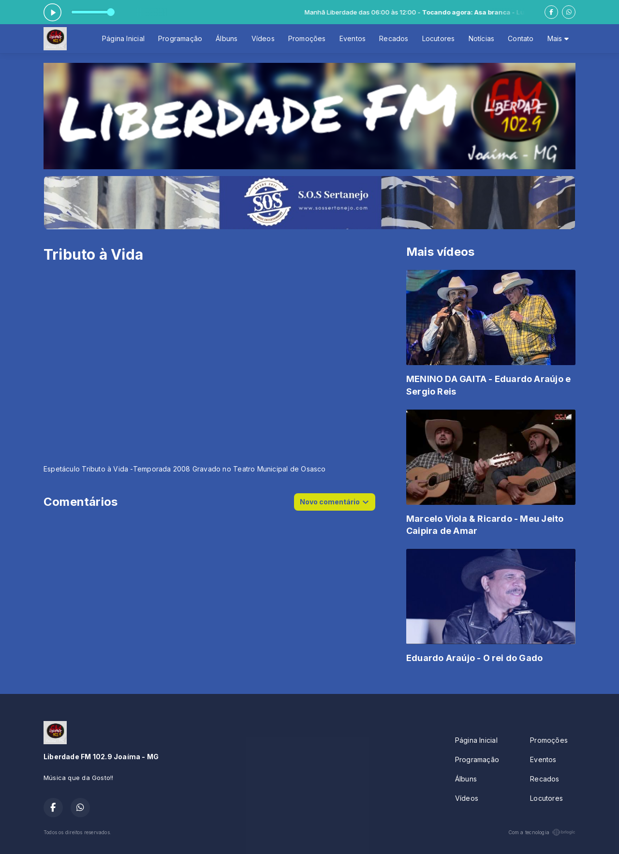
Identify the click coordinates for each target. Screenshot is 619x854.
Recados (393, 38)
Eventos (352, 38)
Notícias (482, 38)
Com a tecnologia (541, 832)
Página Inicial (123, 38)
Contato (520, 38)
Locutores (438, 38)
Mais (558, 38)
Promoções (307, 38)
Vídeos (263, 38)
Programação (180, 38)
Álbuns (226, 38)
